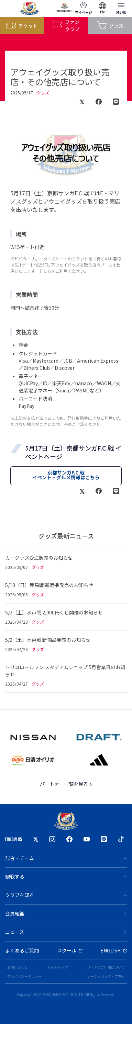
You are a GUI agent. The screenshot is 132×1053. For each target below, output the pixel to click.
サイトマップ (57, 967)
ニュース (66, 931)
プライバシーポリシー (24, 976)
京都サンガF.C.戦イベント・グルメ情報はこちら (66, 475)
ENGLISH (113, 950)
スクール (69, 950)
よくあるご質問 (22, 950)
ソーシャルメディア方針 (106, 976)
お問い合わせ (17, 967)
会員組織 (66, 913)
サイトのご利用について (106, 967)
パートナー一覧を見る (66, 783)
